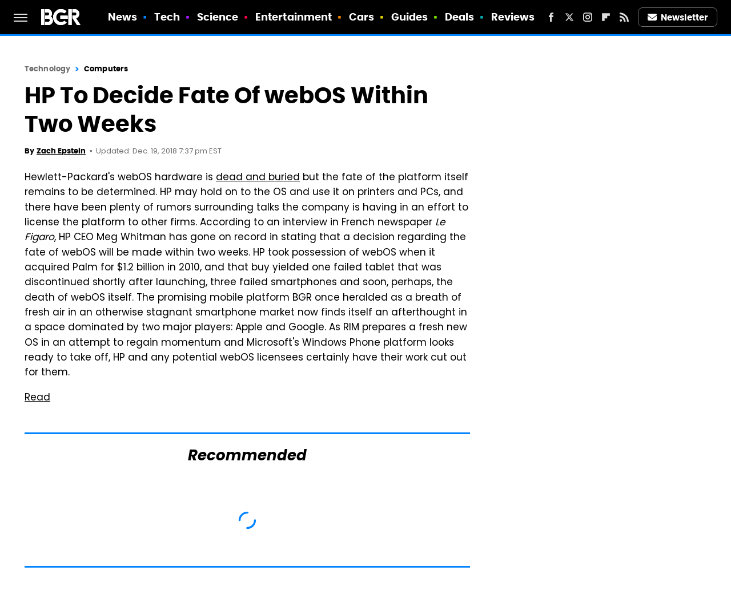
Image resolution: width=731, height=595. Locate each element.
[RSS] (624, 17)
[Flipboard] (605, 17)
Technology (47, 69)
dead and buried (258, 178)
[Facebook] (551, 17)
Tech (167, 16)
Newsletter (678, 17)
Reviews (513, 16)
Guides (409, 16)
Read (37, 398)
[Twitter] (569, 17)
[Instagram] (587, 17)
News (122, 16)
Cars (361, 16)
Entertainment (293, 16)
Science (218, 16)
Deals (460, 16)
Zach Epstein (61, 151)
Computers (106, 69)
